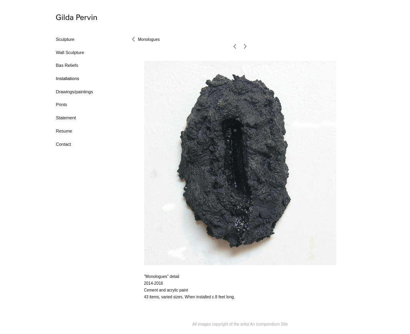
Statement (66, 117)
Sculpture (65, 39)
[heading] (76, 18)
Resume (64, 131)
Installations (67, 78)
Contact (63, 144)
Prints (61, 104)
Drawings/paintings (74, 91)
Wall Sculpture (70, 52)
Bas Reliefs (67, 65)
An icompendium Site (269, 324)
